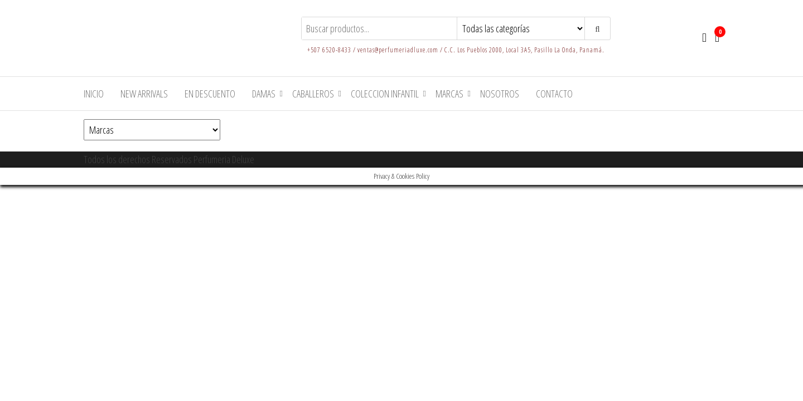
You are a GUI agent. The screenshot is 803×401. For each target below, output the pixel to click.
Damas (263, 93)
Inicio (94, 93)
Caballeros (313, 93)
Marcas (449, 93)
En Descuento (210, 93)
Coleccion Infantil (385, 93)
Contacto (554, 93)
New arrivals (144, 93)
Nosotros (499, 93)
